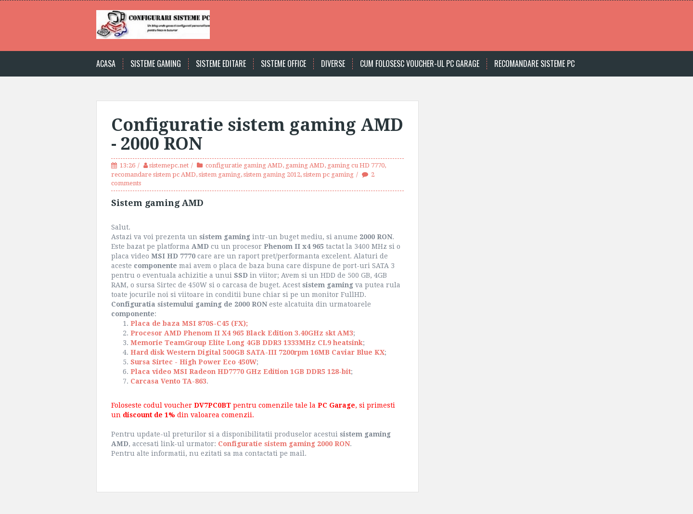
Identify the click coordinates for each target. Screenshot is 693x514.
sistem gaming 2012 (272, 174)
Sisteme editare (221, 63)
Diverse (333, 63)
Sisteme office (283, 63)
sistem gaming (220, 174)
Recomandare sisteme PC (534, 63)
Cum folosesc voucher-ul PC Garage (419, 63)
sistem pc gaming (328, 174)
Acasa (106, 63)
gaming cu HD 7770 (356, 165)
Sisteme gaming (155, 63)
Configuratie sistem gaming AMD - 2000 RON (257, 134)
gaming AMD (304, 165)
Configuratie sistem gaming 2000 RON (284, 444)
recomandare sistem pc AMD (153, 174)
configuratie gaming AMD (243, 165)
